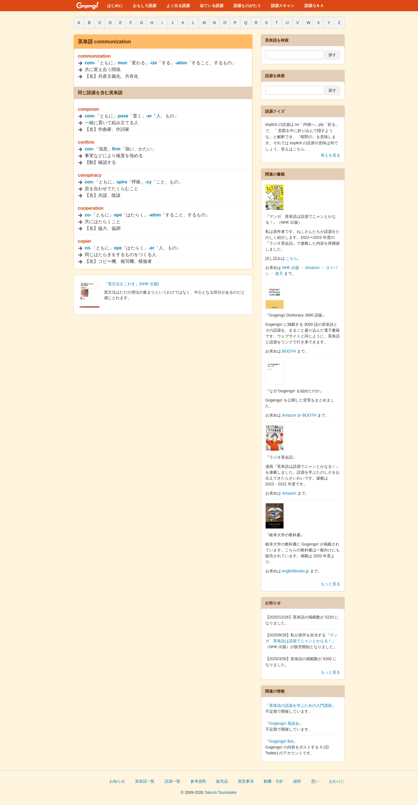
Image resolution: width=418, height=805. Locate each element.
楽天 (279, 273)
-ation (181, 62)
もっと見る (330, 584)
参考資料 (198, 781)
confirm (86, 142)
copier (84, 241)
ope (118, 215)
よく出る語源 (178, 5)
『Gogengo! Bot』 (281, 741)
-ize (153, 62)
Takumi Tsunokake (220, 792)
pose (123, 116)
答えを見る (330, 155)
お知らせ (117, 781)
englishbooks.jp (295, 571)
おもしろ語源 (144, 5)
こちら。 (293, 258)
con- (89, 149)
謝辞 (297, 781)
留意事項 (246, 781)
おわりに (337, 781)
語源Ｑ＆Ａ (314, 5)
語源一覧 (172, 781)
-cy (148, 182)
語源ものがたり (247, 5)
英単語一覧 (145, 781)
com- (90, 62)
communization (94, 56)
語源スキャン (282, 5)
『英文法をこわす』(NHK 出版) (131, 284)
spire (122, 182)
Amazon (312, 267)
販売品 (222, 781)
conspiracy (89, 175)
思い (315, 781)
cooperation (91, 208)
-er (149, 116)
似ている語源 (211, 5)
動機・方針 (273, 781)
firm (116, 149)
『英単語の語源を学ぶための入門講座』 (300, 705)
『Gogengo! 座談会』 (284, 723)
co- (88, 215)
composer (88, 109)
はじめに (115, 5)
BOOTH (289, 351)
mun (122, 62)
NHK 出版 (290, 267)
